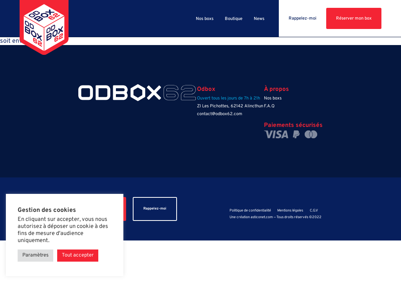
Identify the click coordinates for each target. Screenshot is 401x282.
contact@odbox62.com (219, 114)
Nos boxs (204, 19)
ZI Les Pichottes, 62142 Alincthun (230, 106)
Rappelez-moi (302, 18)
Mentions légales (290, 210)
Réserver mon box (354, 18)
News (259, 19)
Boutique (233, 19)
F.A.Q (269, 106)
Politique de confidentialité (250, 210)
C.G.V (314, 210)
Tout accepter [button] (78, 255)
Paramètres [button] (35, 255)
